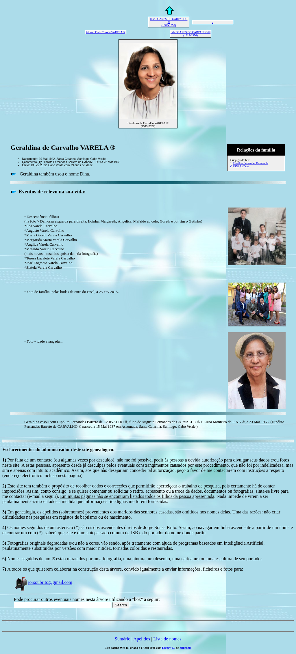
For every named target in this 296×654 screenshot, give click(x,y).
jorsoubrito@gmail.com (43, 582)
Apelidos (141, 638)
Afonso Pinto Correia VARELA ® (105, 32)
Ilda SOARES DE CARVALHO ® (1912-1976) (190, 34)
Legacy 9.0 (168, 647)
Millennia (185, 647)
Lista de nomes (167, 638)
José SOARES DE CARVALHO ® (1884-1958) (169, 22)
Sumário (122, 638)
